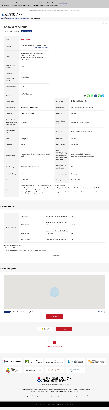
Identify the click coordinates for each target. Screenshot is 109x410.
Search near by (54, 316)
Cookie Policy (63, 3)
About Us (19, 396)
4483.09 (33, 107)
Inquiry (63, 329)
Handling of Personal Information (42, 396)
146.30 (24, 113)
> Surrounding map (41, 48)
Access (90, 396)
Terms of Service (82, 396)
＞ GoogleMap (101, 312)
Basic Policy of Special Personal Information (64, 396)
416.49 (24, 107)
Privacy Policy (27, 396)
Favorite (45, 329)
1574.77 (33, 113)
